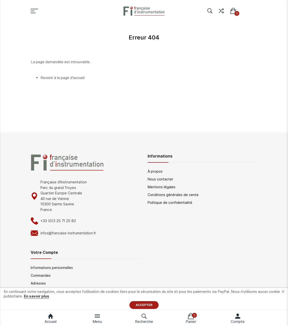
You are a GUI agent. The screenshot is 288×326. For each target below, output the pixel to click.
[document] (144, 299)
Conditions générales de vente (173, 195)
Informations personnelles (52, 268)
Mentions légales (161, 187)
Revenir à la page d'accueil (62, 77)
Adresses (38, 283)
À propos (155, 171)
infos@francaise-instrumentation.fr (68, 233)
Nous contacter (160, 179)
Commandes (41, 275)
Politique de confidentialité (170, 202)
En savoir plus (36, 296)
